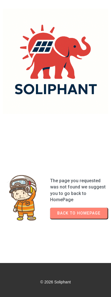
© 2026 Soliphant (55, 282)
